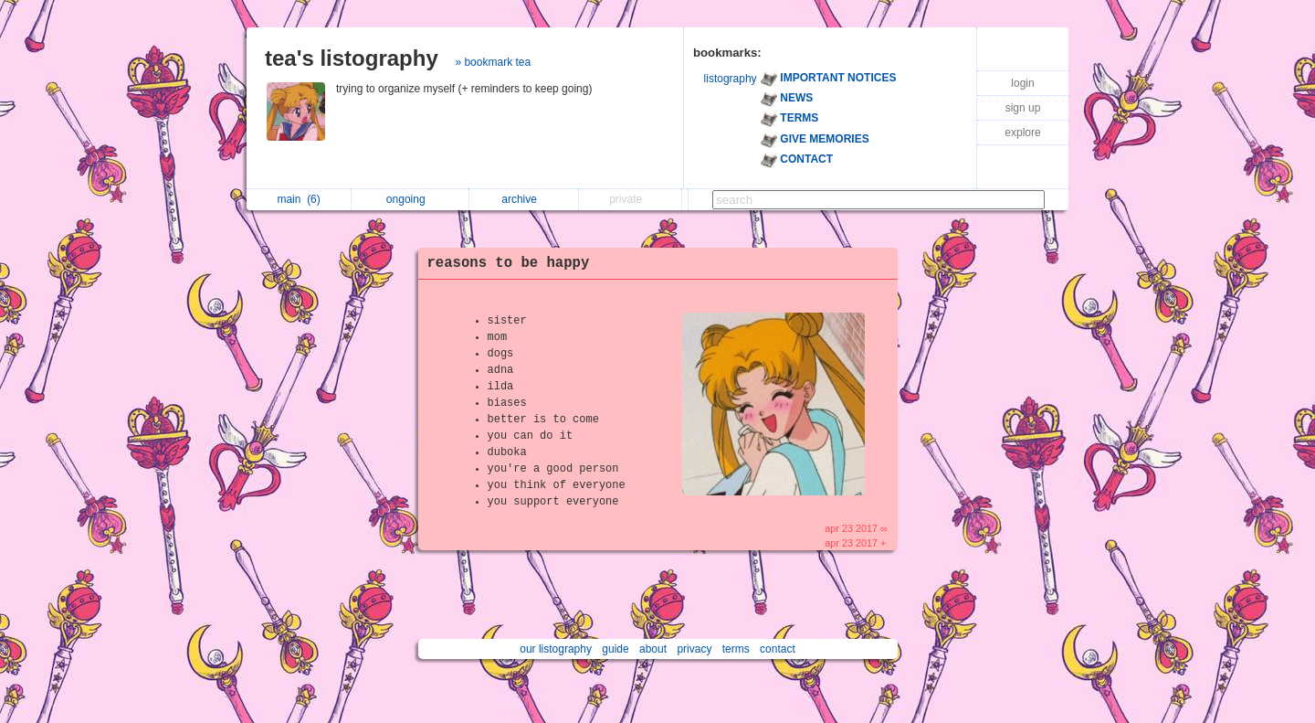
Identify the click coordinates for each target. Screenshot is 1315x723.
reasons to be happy (508, 263)
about (653, 649)
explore (1022, 132)
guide (615, 649)
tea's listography (351, 58)
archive (523, 199)
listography (730, 78)
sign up (1023, 107)
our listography (556, 649)
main (298, 199)
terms (736, 649)
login (1022, 83)
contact (777, 649)
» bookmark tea (493, 62)
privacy (694, 649)
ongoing (410, 199)
